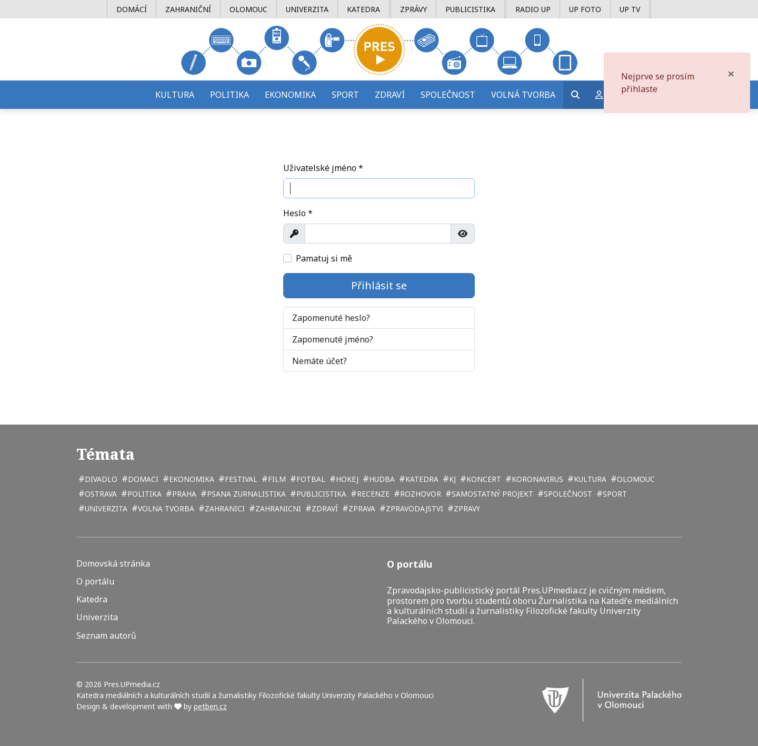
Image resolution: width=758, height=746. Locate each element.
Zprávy (413, 9)
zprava (360, 508)
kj (451, 479)
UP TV (630, 9)
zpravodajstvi (413, 508)
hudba (381, 479)
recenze (372, 494)
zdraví (324, 508)
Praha (183, 494)
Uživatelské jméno (323, 168)
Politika (229, 94)
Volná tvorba (523, 94)
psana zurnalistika (245, 494)
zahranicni (277, 508)
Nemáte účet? (319, 361)
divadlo (100, 479)
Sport (345, 94)
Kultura (174, 94)
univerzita (105, 508)
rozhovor (419, 494)
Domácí (131, 9)
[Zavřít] (731, 74)
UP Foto (585, 9)
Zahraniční (188, 9)
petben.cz (210, 706)
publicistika (320, 494)
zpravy (466, 508)
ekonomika (190, 479)
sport (614, 494)
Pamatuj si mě (324, 258)
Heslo (298, 213)
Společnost (448, 94)
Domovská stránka (113, 564)
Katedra (363, 9)
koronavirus (536, 479)
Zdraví (390, 94)
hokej (346, 479)
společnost (567, 494)
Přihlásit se (379, 285)
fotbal (309, 479)
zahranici (224, 508)
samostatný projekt (491, 494)
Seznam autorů (106, 636)
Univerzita (307, 9)
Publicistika (470, 9)
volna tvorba (165, 508)
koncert (482, 479)
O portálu (95, 582)
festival (240, 479)
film (276, 479)
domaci (142, 479)
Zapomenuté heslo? (331, 318)
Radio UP (533, 9)
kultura (589, 479)
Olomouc (248, 9)
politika (143, 494)
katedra (420, 479)
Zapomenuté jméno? (332, 339)
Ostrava (100, 494)
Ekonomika (290, 94)
